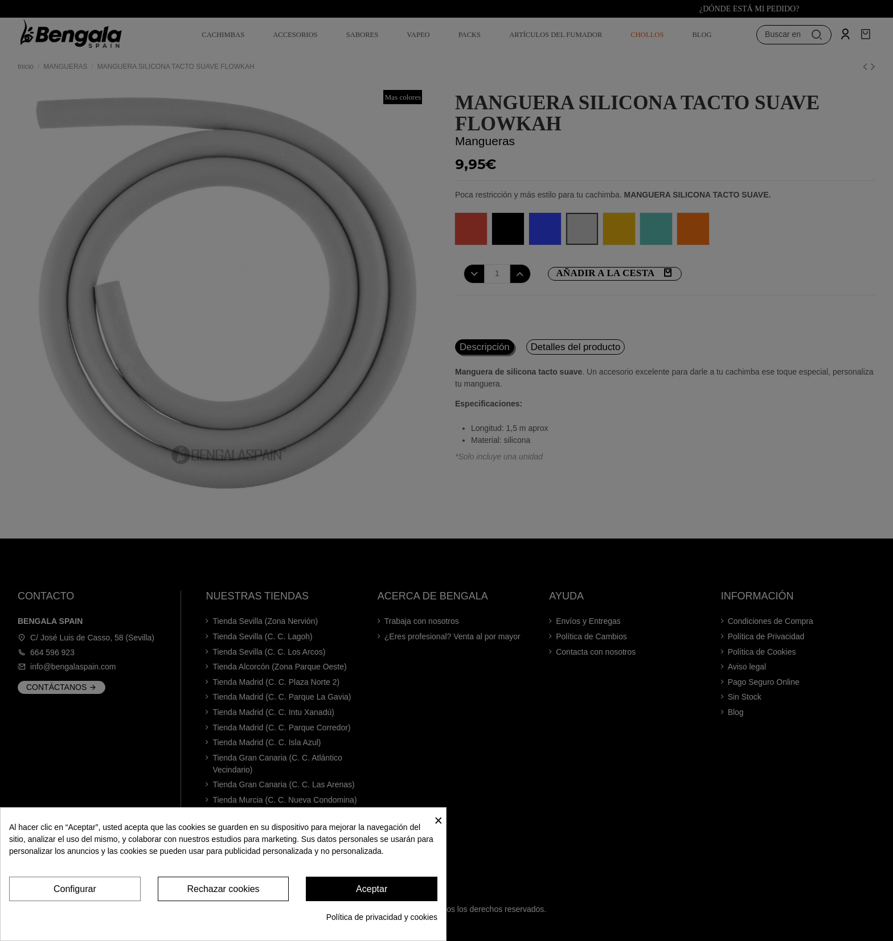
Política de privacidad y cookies (381, 917)
